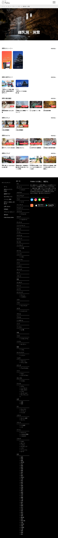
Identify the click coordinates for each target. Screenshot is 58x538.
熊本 (21, 475)
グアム (21, 386)
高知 (21, 465)
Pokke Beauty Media (9, 217)
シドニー (22, 355)
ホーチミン (22, 344)
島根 (21, 532)
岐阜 (21, 482)
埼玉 (21, 480)
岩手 (21, 484)
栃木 (21, 502)
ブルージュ (22, 361)
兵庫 (21, 500)
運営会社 (6, 214)
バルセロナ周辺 (23, 434)
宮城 (21, 487)
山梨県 (21, 527)
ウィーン (22, 295)
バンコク (22, 412)
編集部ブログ (7, 193)
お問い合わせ (7, 206)
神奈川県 (22, 520)
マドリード (22, 432)
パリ (21, 427)
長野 (19, 6)
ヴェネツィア (23, 446)
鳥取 (21, 460)
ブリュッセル (23, 362)
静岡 (21, 505)
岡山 (21, 504)
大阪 (21, 522)
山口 (21, 463)
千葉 (21, 499)
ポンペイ (22, 443)
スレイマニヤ (23, 305)
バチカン (22, 444)
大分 (21, 495)
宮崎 (21, 468)
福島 (21, 470)
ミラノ (21, 448)
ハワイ (21, 391)
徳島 (21, 457)
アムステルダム (23, 368)
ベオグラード (23, 219)
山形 (21, 478)
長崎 (21, 530)
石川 (21, 507)
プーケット (22, 411)
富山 (21, 473)
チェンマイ (22, 409)
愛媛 (21, 497)
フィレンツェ (23, 450)
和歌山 (21, 477)
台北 (21, 403)
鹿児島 (21, 462)
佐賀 (21, 458)
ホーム (3, 6)
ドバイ (21, 202)
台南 (21, 402)
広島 (21, 509)
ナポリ (21, 441)
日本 (13, 6)
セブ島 (21, 329)
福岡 (21, 492)
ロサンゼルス (23, 389)
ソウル (21, 349)
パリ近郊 (22, 425)
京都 (21, 525)
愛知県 (21, 517)
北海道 (21, 524)
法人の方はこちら (8, 196)
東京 (21, 534)
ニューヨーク (23, 388)
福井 (21, 472)
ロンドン (22, 419)
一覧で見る (53, 48)
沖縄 (21, 494)
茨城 (21, 514)
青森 (21, 489)
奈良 (21, 510)
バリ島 (21, 248)
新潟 (21, 512)
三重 (21, 529)
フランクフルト (23, 375)
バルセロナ (22, 436)
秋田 (21, 467)
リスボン (22, 381)
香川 (21, 490)
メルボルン (22, 296)
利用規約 (6, 209)
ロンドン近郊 (23, 418)
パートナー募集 (7, 199)
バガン (21, 257)
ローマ (21, 451)
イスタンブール (23, 338)
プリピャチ (22, 214)
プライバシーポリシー (9, 212)
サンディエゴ (23, 393)
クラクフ (22, 189)
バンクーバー (23, 311)
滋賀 (21, 485)
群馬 (21, 519)
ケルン (21, 373)
